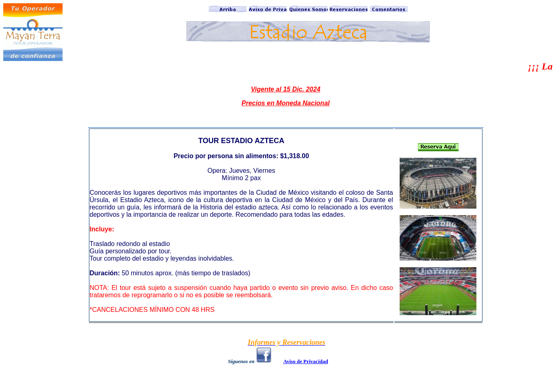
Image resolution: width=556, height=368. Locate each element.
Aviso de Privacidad (305, 361)
